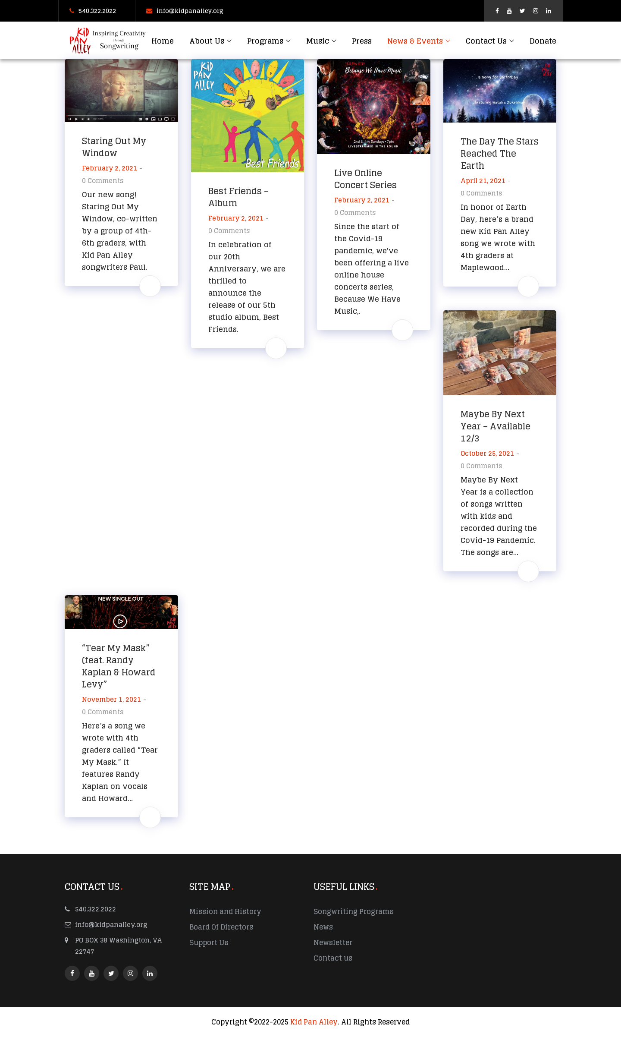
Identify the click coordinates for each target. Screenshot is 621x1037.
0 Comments (102, 180)
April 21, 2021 (483, 180)
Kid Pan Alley (314, 1022)
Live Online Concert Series (365, 179)
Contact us (333, 958)
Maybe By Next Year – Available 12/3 (495, 426)
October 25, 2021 (487, 453)
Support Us (209, 942)
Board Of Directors (221, 927)
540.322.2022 (92, 10)
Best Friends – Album (238, 197)
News (323, 927)
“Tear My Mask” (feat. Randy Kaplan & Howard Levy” (119, 666)
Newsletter (333, 942)
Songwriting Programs (354, 911)
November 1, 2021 (111, 699)
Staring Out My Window (114, 147)
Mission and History (225, 911)
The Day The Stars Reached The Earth (500, 153)
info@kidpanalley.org (184, 10)
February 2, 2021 (109, 168)
